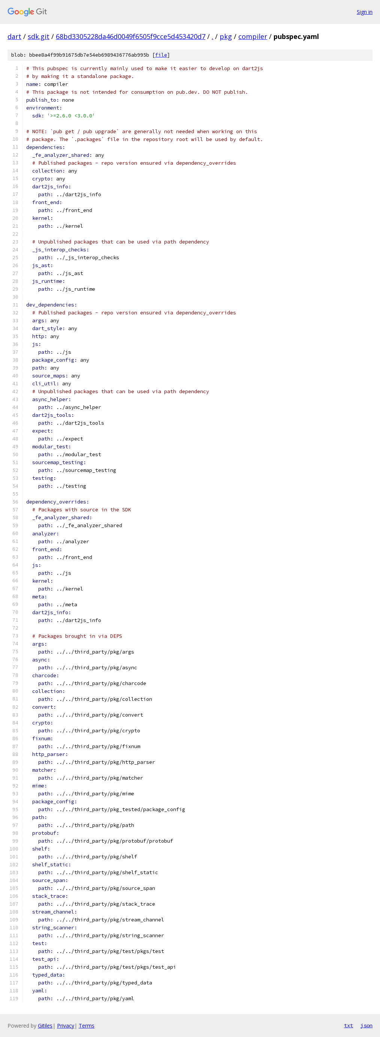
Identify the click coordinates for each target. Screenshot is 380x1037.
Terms (86, 1025)
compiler (252, 36)
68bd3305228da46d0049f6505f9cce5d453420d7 (130, 36)
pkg (226, 36)
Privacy (65, 1025)
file (161, 55)
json (367, 1025)
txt (348, 1025)
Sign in (365, 11)
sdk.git (38, 36)
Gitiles (45, 1025)
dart (14, 36)
